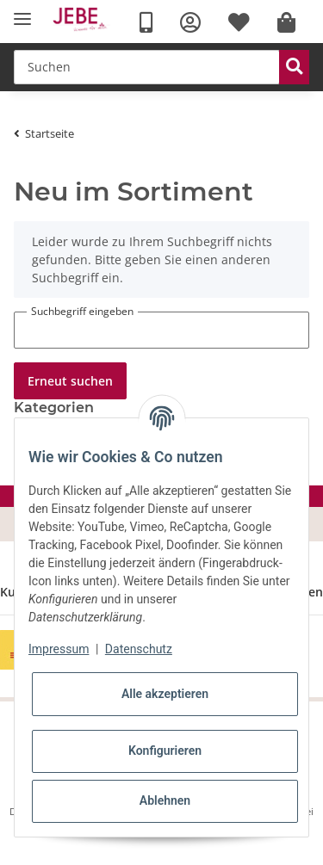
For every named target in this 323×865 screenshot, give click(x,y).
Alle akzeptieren (164, 694)
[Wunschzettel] (239, 23)
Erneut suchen (70, 381)
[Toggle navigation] (22, 19)
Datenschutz (138, 649)
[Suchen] (147, 67)
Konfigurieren (165, 750)
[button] (190, 23)
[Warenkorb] (286, 23)
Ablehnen (165, 800)
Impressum (58, 649)
